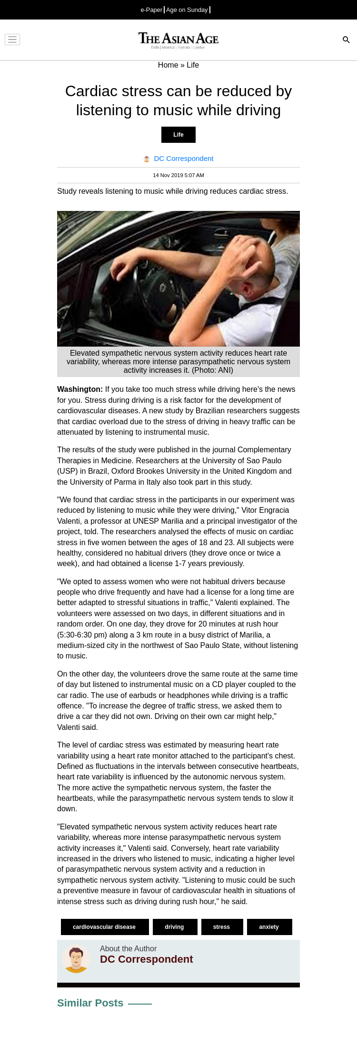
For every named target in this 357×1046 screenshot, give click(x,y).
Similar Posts (90, 1003)
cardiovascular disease (105, 927)
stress (222, 927)
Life (178, 134)
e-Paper (151, 9)
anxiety (269, 927)
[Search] (346, 40)
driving (175, 927)
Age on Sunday (187, 9)
